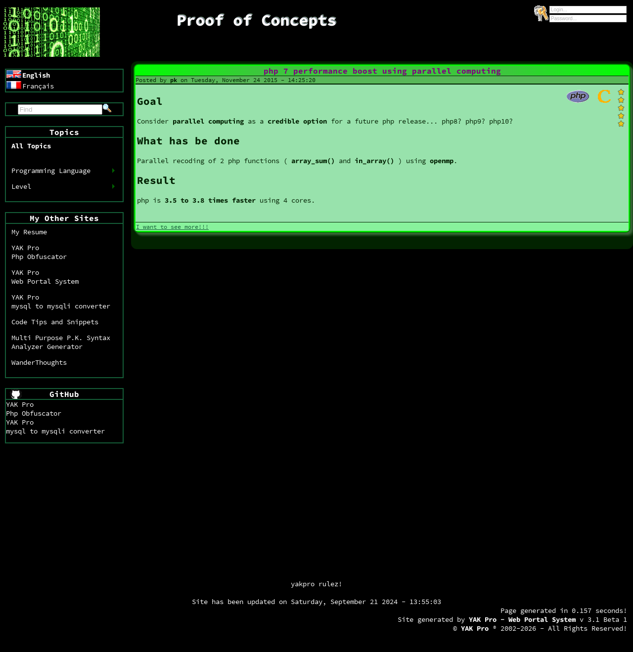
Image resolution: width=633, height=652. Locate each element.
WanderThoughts (39, 362)
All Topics (31, 145)
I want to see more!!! (172, 226)
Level (21, 186)
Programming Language (50, 170)
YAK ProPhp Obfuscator (39, 252)
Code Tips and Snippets (54, 321)
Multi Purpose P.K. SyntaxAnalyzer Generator (60, 342)
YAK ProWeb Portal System (45, 277)
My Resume (29, 231)
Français (38, 86)
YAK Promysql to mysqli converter (60, 301)
